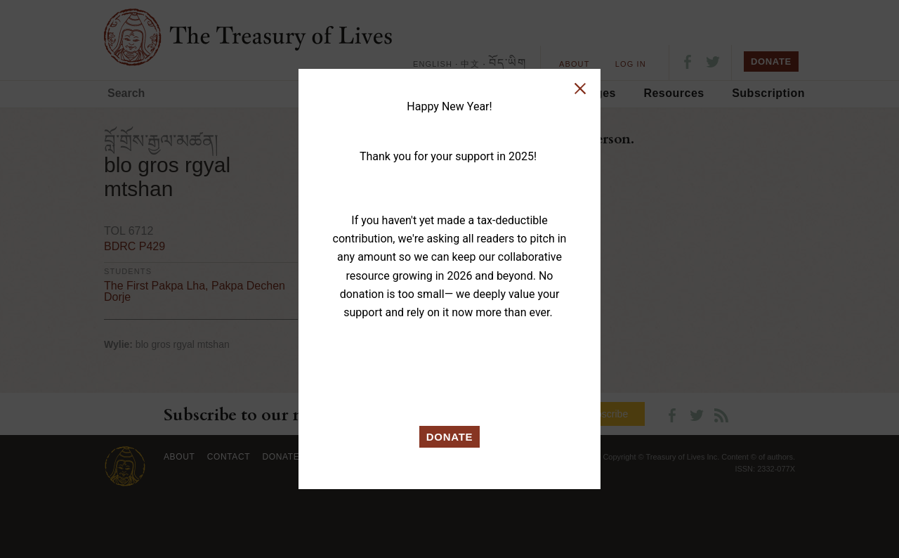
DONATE (449, 437)
